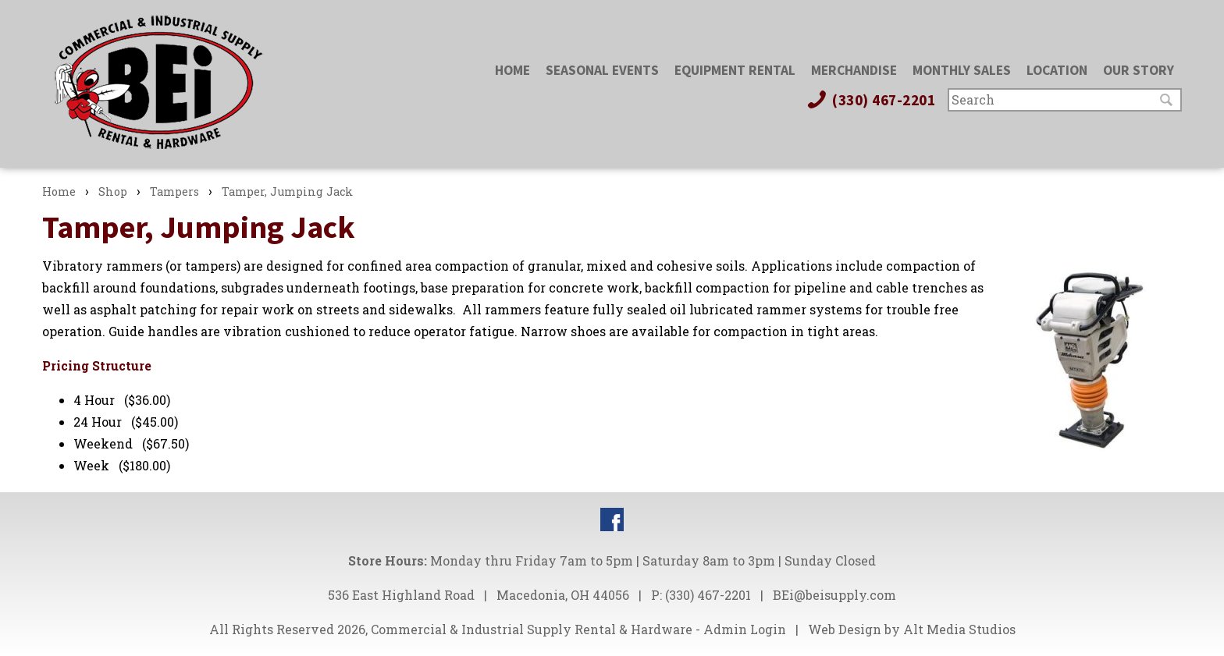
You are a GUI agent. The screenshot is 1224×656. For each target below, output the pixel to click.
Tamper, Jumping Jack (287, 191)
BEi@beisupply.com (834, 595)
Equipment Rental (734, 70)
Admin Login (744, 629)
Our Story (1138, 70)
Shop (112, 191)
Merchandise (854, 70)
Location (1057, 70)
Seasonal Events (602, 70)
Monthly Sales (962, 70)
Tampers (174, 191)
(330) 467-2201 (870, 99)
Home (512, 70)
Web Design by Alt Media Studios (912, 629)
